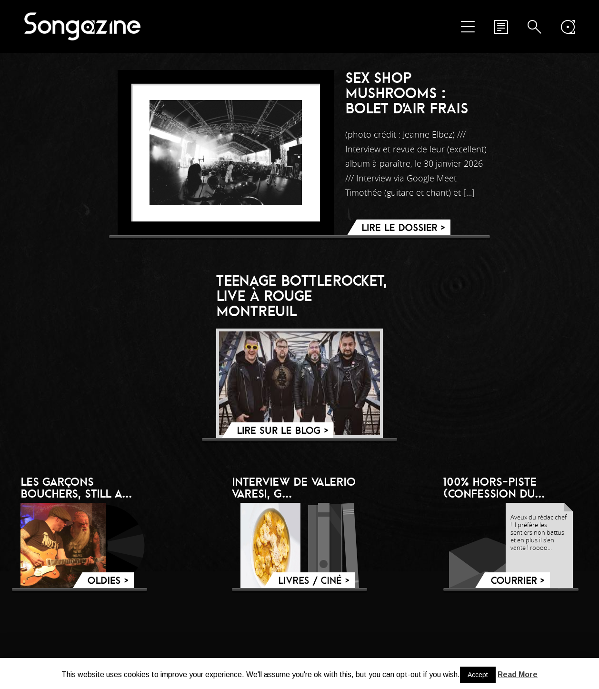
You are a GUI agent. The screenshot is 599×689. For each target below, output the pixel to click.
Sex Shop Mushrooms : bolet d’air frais (407, 93)
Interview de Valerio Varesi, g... (294, 487)
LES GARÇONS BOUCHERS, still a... (76, 487)
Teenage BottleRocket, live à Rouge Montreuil (302, 295)
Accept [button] (478, 675)
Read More (518, 674)
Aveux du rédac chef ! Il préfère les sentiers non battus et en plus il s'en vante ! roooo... (538, 532)
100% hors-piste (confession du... (494, 487)
